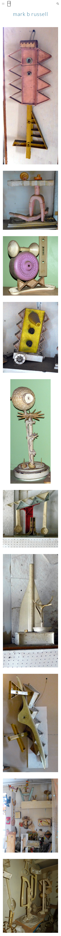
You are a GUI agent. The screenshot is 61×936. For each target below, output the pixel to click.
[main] (30, 14)
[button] (3, 3)
